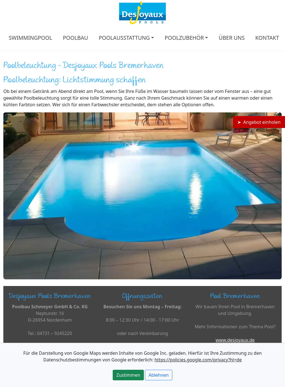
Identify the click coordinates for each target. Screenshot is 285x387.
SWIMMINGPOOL (30, 37)
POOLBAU (75, 37)
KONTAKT (267, 37)
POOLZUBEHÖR (184, 37)
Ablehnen (159, 375)
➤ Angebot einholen (259, 122)
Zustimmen (128, 375)
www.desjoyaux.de (235, 340)
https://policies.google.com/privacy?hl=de (198, 360)
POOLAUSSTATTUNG (124, 37)
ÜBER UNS (232, 37)
